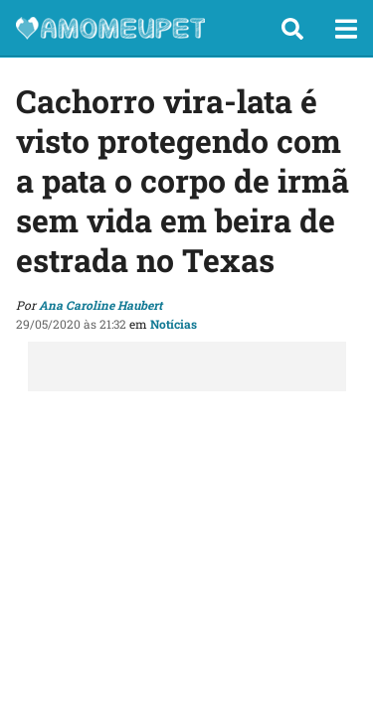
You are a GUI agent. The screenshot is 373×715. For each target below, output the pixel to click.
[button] (292, 29)
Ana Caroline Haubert (100, 305)
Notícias (173, 324)
